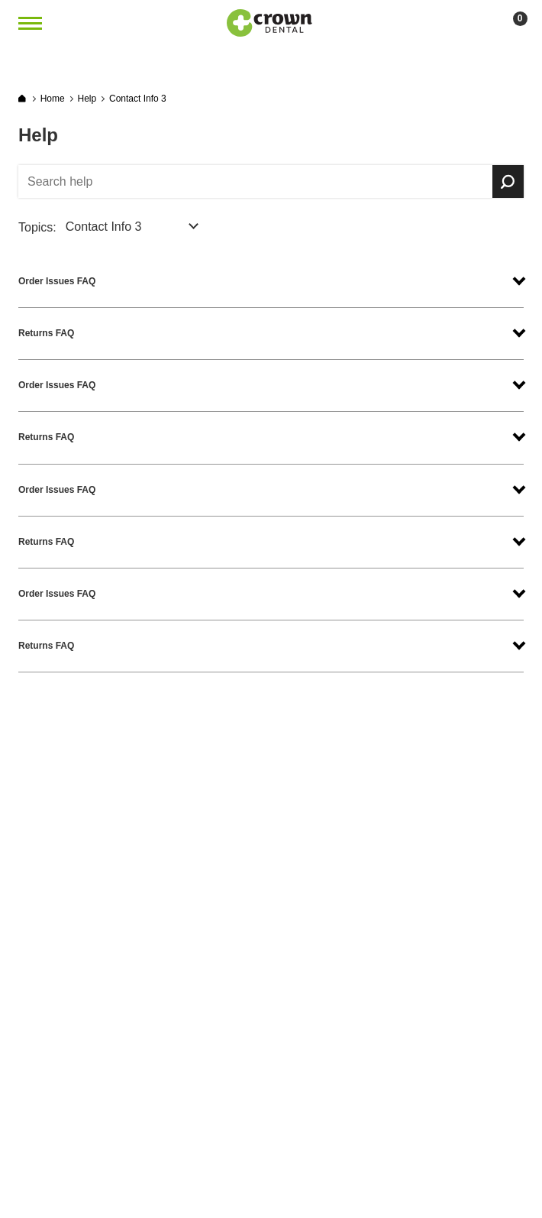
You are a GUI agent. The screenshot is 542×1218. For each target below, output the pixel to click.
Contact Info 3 (137, 98)
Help (87, 98)
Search (508, 181)
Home (52, 98)
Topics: (37, 227)
